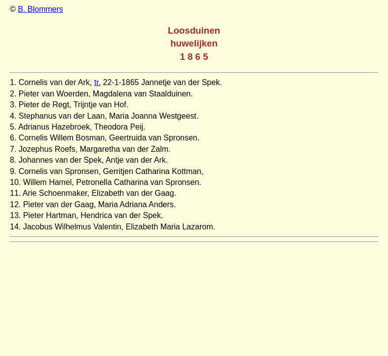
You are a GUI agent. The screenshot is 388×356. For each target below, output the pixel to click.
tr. (97, 82)
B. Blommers (40, 9)
